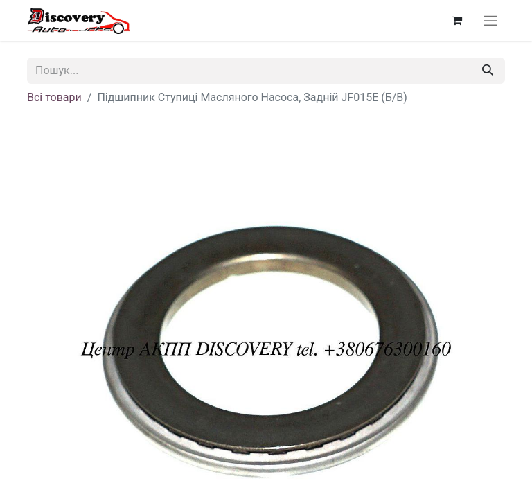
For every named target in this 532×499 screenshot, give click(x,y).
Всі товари (54, 97)
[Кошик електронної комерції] (456, 20)
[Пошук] (487, 71)
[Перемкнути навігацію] (490, 20)
